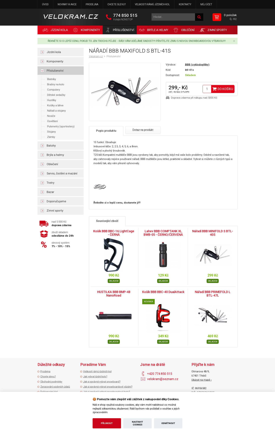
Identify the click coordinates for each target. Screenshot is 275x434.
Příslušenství (113, 56)
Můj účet (206, 4)
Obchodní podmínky (51, 381)
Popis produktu (106, 130)
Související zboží (107, 221)
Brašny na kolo (55, 84)
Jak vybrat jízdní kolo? (95, 376)
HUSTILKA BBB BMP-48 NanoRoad (113, 293)
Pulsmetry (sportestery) (61, 126)
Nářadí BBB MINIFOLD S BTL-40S (212, 232)
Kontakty (185, 4)
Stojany (51, 131)
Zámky (51, 137)
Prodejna (92, 4)
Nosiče (51, 116)
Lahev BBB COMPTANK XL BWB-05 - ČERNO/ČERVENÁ (163, 232)
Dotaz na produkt (142, 130)
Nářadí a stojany (56, 110)
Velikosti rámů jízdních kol (152, 4)
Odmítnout (168, 423)
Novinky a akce (67, 4)
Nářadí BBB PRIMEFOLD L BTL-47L (212, 293)
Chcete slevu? (117, 4)
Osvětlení (52, 121)
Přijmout (107, 423)
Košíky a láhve (55, 105)
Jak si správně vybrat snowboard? (101, 381)
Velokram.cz (96, 56)
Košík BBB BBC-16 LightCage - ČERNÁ (113, 232)
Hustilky (51, 100)
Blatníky (51, 79)
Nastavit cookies (137, 423)
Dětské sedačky (56, 95)
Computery (53, 89)
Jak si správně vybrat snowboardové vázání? (107, 386)
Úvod (45, 4)
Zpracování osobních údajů (55, 386)
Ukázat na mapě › (202, 379)
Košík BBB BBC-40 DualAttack (163, 292)
